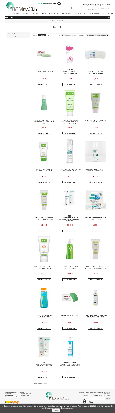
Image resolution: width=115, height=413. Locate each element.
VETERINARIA (108, 14)
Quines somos (9, 395)
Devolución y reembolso (11, 397)
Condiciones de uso (25, 393)
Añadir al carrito (44, 84)
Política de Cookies (25, 395)
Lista (49, 35)
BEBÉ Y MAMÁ (13, 14)
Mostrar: (58, 35)
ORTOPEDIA (94, 14)
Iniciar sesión (92, 9)
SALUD (25, 14)
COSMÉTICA (67, 14)
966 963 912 (95, 4)
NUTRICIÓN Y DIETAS (50, 14)
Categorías (57, 17)
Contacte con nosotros (11, 392)
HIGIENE (35, 14)
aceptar (56, 410)
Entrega (22, 392)
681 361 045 (106, 4)
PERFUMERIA (80, 14)
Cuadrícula (42, 35)
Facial (61, 21)
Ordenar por (82, 35)
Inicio (49, 21)
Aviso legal (8, 393)
